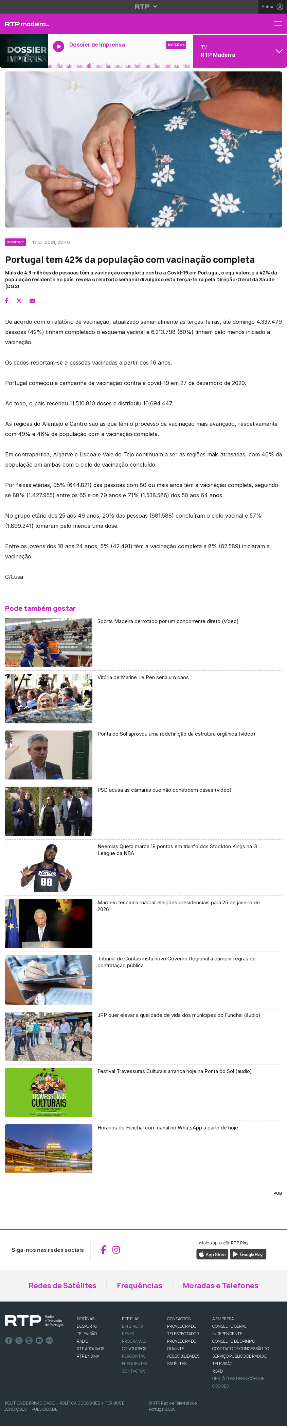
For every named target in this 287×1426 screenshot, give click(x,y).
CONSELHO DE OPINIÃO (233, 1341)
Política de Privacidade (30, 1403)
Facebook (9, 1340)
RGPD (217, 1371)
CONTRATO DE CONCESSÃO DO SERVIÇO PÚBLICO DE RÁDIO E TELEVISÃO (240, 1356)
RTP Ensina (88, 1356)
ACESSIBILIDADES (183, 1356)
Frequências (139, 1285)
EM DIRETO (132, 1326)
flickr (49, 1340)
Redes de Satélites (62, 1285)
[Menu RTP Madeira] (280, 24)
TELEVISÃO (87, 1334)
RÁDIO (82, 1341)
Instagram (29, 1340)
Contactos (133, 1371)
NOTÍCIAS (85, 1319)
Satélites (176, 1363)
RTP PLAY (130, 1319)
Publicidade (44, 1409)
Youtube (39, 1340)
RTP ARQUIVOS (90, 1349)
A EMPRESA (223, 1319)
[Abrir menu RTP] (143, 6)
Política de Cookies (80, 1403)
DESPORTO (87, 1326)
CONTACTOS (179, 1319)
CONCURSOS (134, 1349)
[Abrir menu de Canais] (239, 51)
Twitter (19, 1340)
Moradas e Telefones (220, 1285)
